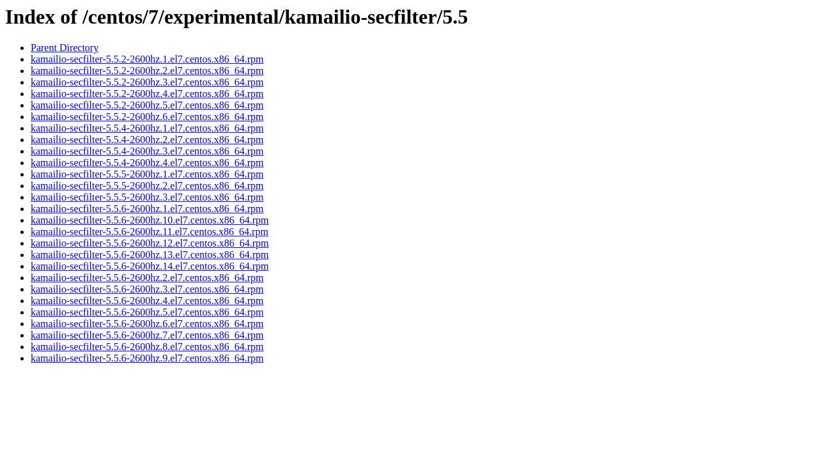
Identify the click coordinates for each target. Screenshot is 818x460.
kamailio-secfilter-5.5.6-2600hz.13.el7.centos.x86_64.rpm (149, 254)
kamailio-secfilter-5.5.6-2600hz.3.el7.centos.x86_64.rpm (147, 289)
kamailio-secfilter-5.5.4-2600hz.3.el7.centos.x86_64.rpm (147, 151)
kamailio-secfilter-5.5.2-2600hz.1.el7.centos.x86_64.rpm (147, 59)
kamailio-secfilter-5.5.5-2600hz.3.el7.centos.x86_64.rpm (147, 197)
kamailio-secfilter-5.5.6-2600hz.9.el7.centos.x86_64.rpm (147, 358)
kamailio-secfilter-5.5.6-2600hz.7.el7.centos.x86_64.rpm (147, 335)
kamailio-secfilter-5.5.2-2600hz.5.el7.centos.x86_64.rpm (147, 105)
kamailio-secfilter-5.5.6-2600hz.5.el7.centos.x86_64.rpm (147, 312)
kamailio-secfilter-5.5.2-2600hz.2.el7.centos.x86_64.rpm (147, 70)
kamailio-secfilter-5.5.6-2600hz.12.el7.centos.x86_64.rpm (149, 243)
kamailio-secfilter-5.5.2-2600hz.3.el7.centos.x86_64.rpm (147, 82)
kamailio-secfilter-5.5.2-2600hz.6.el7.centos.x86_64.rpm (147, 116)
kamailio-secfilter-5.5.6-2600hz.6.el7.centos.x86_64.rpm (147, 323)
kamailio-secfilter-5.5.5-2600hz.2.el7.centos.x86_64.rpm (147, 185)
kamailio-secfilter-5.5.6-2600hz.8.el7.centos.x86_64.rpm (147, 346)
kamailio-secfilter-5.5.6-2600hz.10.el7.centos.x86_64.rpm (149, 220)
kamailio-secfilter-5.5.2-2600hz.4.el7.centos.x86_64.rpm (147, 93)
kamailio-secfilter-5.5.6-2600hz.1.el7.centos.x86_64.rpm (147, 208)
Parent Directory (64, 47)
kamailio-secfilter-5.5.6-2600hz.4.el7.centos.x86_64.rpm (147, 300)
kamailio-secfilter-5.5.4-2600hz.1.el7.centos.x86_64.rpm (147, 128)
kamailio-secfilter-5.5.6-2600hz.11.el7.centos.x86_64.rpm (149, 231)
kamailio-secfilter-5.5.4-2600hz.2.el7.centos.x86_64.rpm (147, 139)
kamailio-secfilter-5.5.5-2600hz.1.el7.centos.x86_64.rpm (147, 174)
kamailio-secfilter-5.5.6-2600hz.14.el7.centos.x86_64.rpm (149, 266)
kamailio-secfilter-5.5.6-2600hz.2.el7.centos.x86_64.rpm (147, 277)
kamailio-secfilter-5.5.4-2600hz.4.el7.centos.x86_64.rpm (147, 162)
